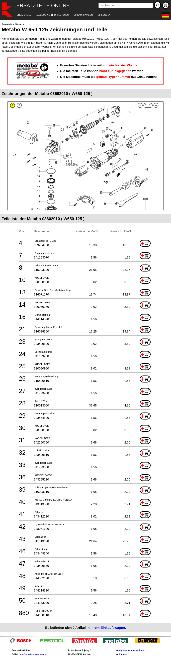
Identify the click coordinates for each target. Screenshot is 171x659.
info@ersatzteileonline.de (33, 654)
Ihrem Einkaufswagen (108, 628)
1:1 (148, 105)
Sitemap (123, 654)
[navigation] (81, 15)
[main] (85, 327)
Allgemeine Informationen (131, 650)
